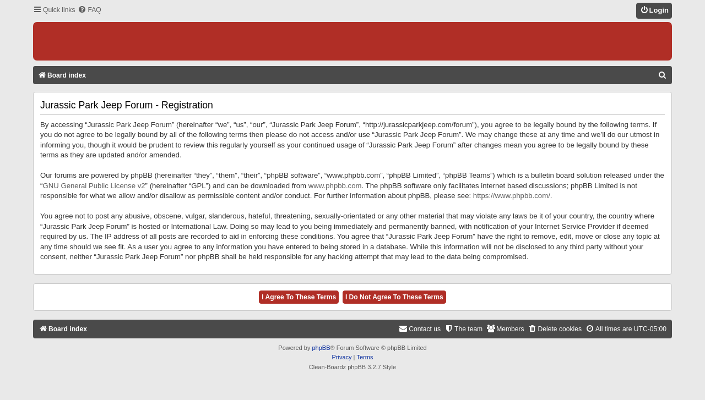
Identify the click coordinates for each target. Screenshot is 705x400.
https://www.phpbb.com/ (511, 195)
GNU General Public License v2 (93, 186)
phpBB (321, 347)
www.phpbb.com (335, 186)
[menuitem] (89, 10)
